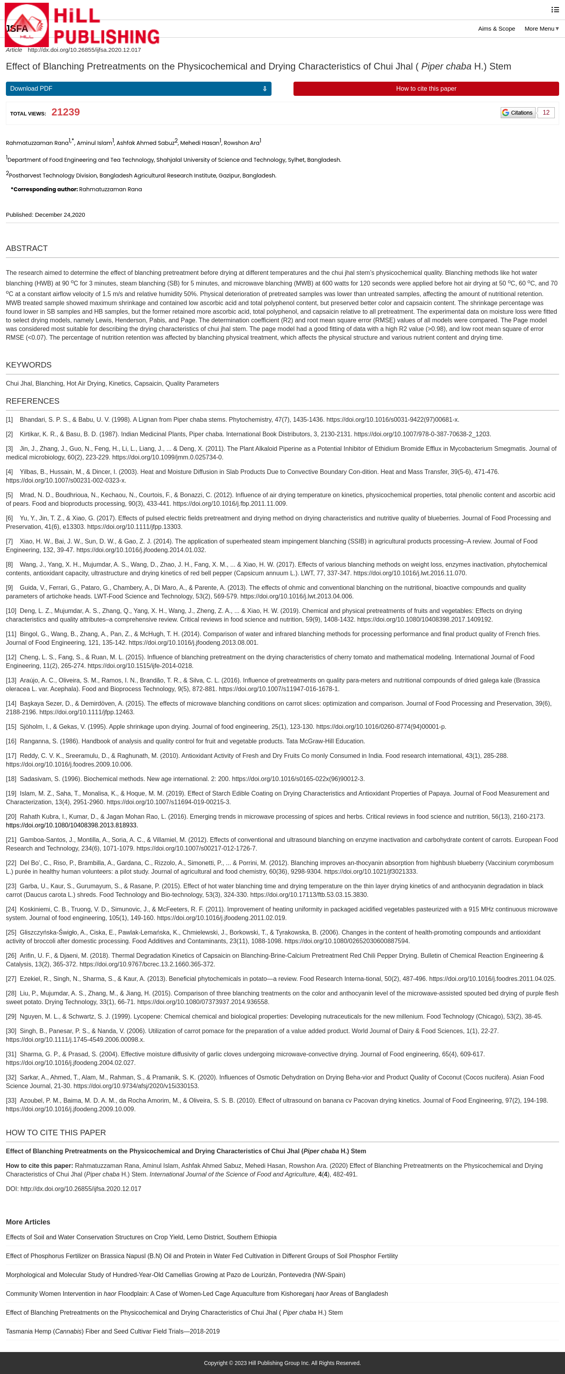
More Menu (539, 28)
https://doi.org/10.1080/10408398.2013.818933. (72, 825)
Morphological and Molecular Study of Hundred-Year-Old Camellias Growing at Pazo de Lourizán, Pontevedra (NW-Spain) (175, 1275)
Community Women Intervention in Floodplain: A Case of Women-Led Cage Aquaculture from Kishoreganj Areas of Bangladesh (197, 1293)
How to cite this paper (426, 88)
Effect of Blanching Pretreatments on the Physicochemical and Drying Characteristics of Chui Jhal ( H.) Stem (174, 1312)
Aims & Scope (496, 28)
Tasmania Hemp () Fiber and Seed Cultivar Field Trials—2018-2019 (113, 1331)
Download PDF (31, 88)
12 (546, 112)
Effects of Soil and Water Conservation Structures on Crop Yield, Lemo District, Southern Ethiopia (141, 1237)
